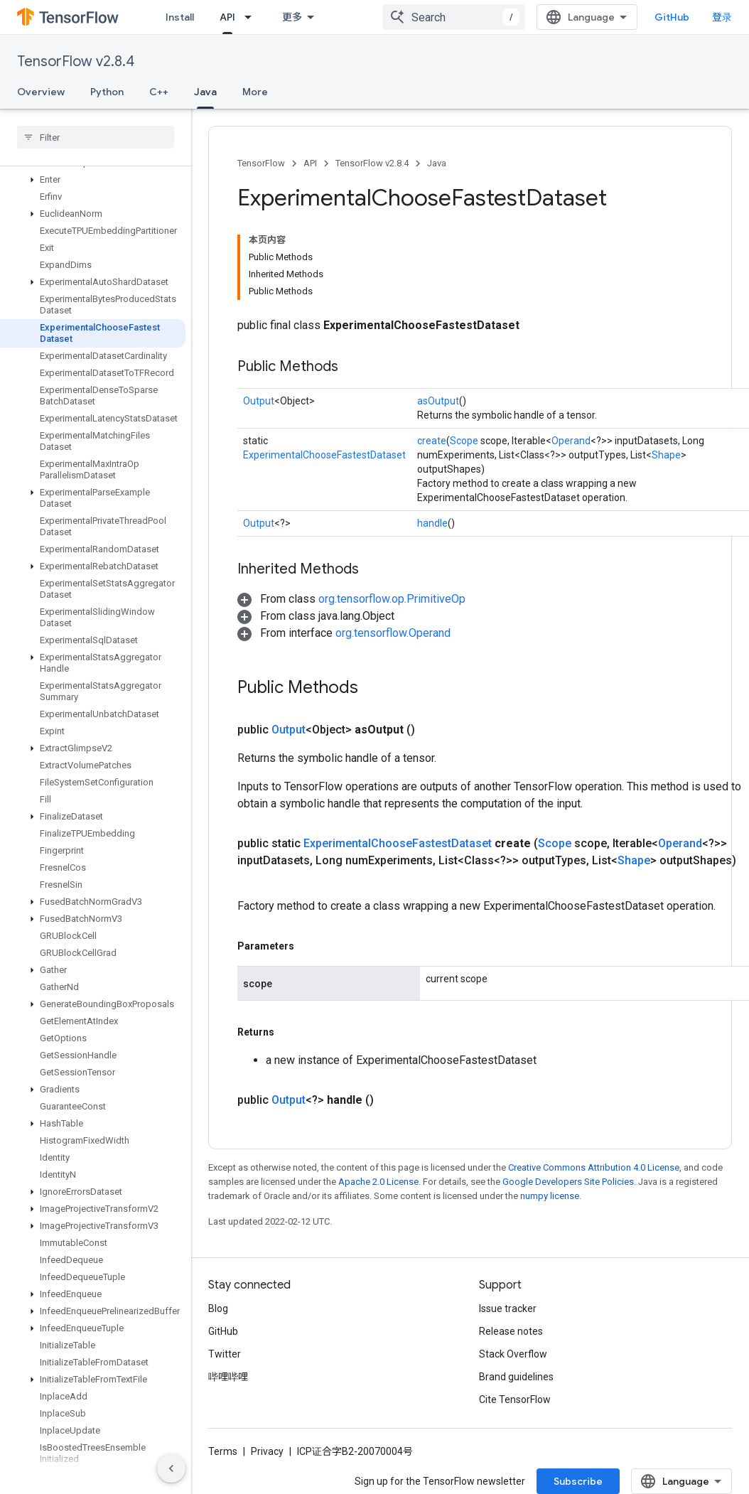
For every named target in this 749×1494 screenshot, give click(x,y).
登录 (722, 17)
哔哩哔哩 (228, 1376)
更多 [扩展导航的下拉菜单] (292, 17)
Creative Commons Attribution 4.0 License (593, 1167)
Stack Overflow (513, 1354)
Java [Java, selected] (205, 91)
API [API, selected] (227, 17)
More (255, 91)
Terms (222, 1451)
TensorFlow (261, 163)
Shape (666, 455)
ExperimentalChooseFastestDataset (324, 455)
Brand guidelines (516, 1376)
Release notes (511, 1331)
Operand (571, 440)
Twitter (224, 1354)
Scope (464, 440)
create (431, 440)
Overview (41, 91)
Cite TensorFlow (515, 1399)
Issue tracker (508, 1308)
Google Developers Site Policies (568, 1181)
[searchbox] (95, 137)
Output (258, 401)
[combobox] (454, 17)
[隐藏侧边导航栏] (171, 1468)
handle (432, 523)
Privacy (267, 1451)
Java (436, 163)
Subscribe (578, 1481)
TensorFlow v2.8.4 (75, 61)
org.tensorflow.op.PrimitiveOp (391, 599)
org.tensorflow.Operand (393, 633)
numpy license (549, 1196)
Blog (218, 1308)
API (310, 163)
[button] (92, 191)
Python (107, 91)
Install (180, 17)
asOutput (438, 401)
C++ (158, 91)
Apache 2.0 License (378, 1181)
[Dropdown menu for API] (252, 17)
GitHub (671, 17)
